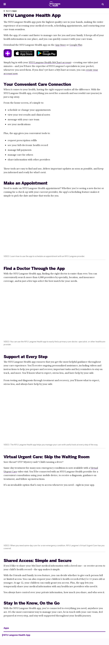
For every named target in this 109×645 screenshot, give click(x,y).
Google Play (75, 45)
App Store (60, 45)
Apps (6, 628)
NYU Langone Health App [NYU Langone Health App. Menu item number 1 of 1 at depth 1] (16, 635)
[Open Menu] (5, 4)
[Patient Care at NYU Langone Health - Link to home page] (54, 4)
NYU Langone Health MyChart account (50, 62)
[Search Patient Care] (102, 4)
